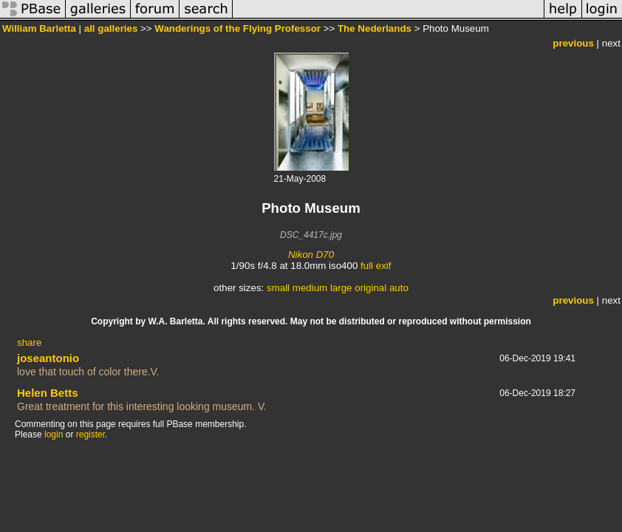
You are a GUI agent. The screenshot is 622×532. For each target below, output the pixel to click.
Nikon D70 (311, 254)
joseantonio (48, 358)
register (90, 434)
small (278, 287)
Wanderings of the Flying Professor (237, 28)
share (29, 342)
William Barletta (39, 28)
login (53, 434)
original (370, 287)
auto (399, 287)
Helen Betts (47, 392)
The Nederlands (374, 28)
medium (310, 287)
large (341, 287)
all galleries (111, 28)
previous (573, 43)
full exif (375, 265)
